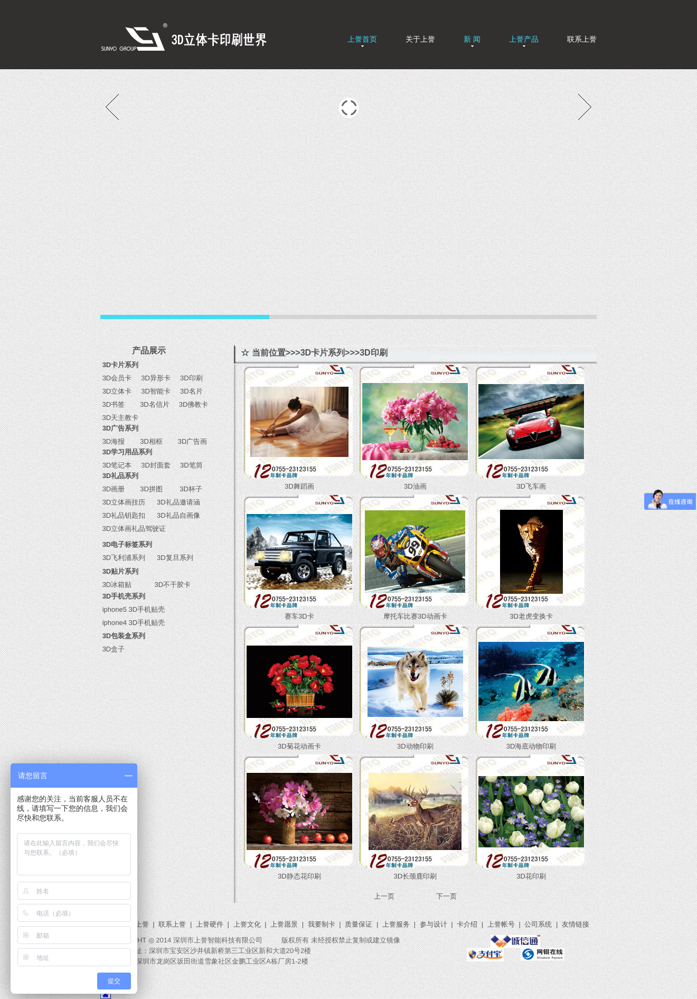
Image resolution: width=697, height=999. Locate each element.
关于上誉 (420, 39)
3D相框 (149, 441)
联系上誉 (582, 39)
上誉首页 (362, 39)
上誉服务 (396, 924)
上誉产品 (524, 39)
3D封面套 (156, 465)
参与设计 (433, 924)
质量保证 (358, 924)
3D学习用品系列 (127, 452)
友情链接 (575, 924)
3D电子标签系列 (127, 544)
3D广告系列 (120, 428)
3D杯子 (187, 489)
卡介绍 (467, 924)
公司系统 (538, 924)
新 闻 (472, 39)
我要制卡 (321, 924)
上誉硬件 (209, 924)
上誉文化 (247, 924)
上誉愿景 (284, 924)
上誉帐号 (501, 924)
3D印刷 (188, 378)
